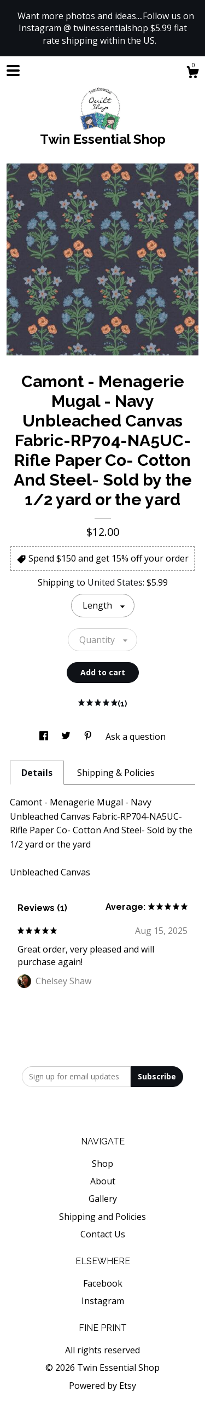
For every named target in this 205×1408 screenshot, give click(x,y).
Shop (102, 1164)
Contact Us (102, 1234)
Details (36, 773)
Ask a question (136, 737)
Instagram (102, 1301)
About (102, 1181)
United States (115, 582)
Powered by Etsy (102, 1386)
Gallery (103, 1199)
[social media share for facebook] (44, 737)
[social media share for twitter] (67, 737)
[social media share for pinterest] (89, 737)
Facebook (102, 1283)
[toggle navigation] (13, 70)
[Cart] (192, 73)
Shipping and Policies (102, 1217)
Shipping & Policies (116, 773)
